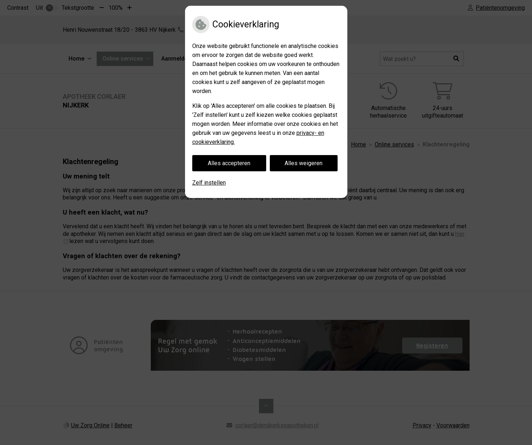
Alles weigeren (303, 163)
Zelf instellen (209, 182)
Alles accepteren (229, 163)
